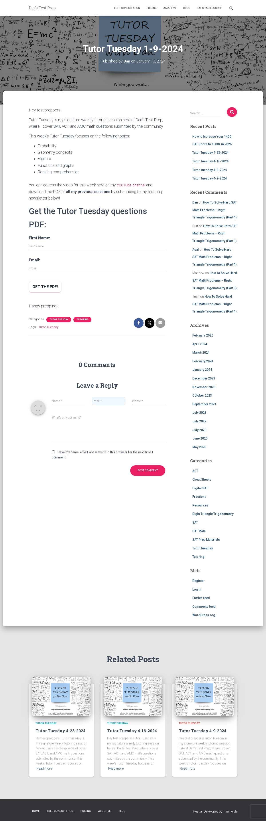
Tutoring (82, 319)
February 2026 (202, 335)
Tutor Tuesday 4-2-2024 (209, 178)
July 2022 (199, 421)
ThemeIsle (230, 811)
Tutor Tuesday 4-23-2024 (210, 152)
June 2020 (199, 438)
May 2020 (199, 447)
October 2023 (202, 395)
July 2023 (199, 412)
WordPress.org (203, 615)
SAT (195, 522)
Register (198, 580)
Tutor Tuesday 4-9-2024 (209, 169)
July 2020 (199, 430)
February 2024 (202, 361)
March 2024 (200, 352)
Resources (200, 505)
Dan (195, 202)
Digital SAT (200, 488)
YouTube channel (131, 184)
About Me (170, 8)
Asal (195, 249)
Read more (44, 768)
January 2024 (202, 369)
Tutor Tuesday (58, 319)
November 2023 (203, 387)
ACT (195, 471)
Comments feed (204, 606)
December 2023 (203, 378)
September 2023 (204, 404)
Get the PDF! (45, 286)
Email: (34, 259)
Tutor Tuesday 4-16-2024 (210, 161)
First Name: (39, 237)
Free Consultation (127, 8)
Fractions (199, 496)
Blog (186, 8)
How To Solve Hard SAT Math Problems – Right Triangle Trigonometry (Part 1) (214, 209)
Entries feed (201, 597)
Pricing (152, 8)
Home (36, 810)
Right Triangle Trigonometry (213, 514)
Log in (196, 589)
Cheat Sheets (201, 479)
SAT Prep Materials (206, 539)
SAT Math (199, 531)
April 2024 (199, 344)
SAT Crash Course (209, 8)
